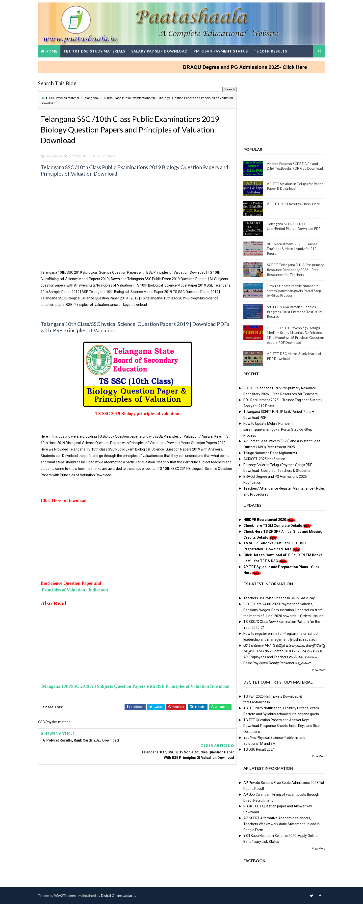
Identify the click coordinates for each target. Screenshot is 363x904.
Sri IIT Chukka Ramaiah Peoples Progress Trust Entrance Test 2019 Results (293, 311)
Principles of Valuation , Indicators (75, 589)
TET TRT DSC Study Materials (96, 51)
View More (317, 669)
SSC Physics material (65, 97)
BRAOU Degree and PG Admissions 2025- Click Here (252, 66)
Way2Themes (66, 895)
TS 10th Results (271, 51)
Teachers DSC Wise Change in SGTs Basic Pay (277, 598)
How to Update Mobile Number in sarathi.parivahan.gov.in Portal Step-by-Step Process (293, 290)
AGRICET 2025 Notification (263, 458)
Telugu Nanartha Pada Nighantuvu (269, 452)
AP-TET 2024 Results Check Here (292, 203)
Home (53, 51)
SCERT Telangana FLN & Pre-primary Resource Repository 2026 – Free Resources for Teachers (294, 269)
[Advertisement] (136, 234)
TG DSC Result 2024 (257, 749)
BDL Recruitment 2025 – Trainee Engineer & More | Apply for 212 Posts (291, 248)
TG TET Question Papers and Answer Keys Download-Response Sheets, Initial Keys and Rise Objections (280, 725)
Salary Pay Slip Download (160, 51)
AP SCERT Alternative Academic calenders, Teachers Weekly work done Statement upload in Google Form (280, 823)
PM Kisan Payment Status (222, 51)
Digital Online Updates (119, 895)
